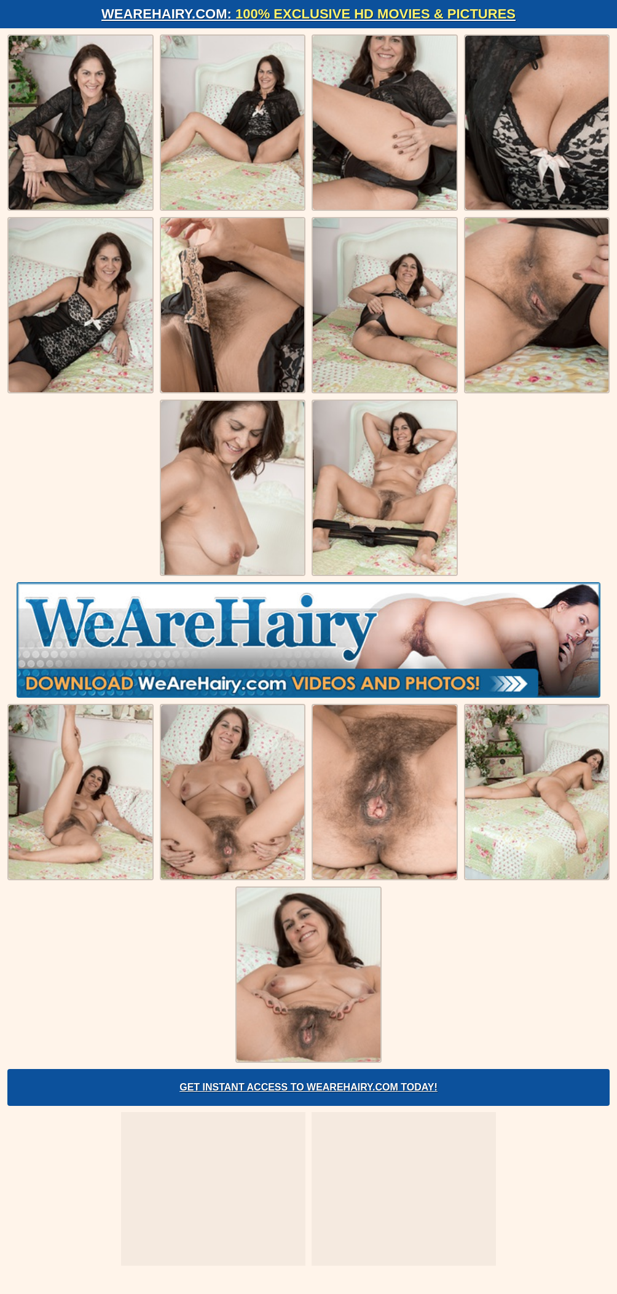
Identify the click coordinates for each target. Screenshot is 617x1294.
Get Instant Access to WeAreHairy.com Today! (308, 1087)
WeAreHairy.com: (308, 14)
